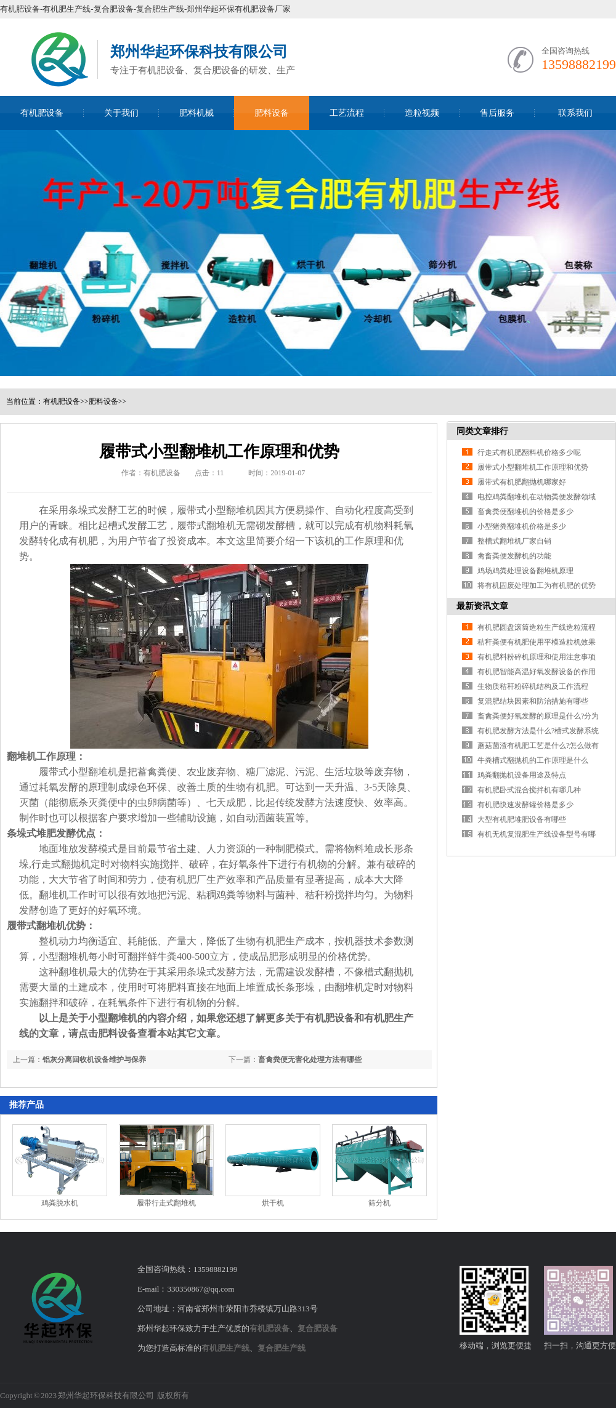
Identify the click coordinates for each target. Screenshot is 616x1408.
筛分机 (379, 1203)
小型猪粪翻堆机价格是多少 (521, 526)
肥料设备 (271, 113)
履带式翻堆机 (206, 525)
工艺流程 (347, 113)
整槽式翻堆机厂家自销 (514, 541)
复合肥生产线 (281, 1348)
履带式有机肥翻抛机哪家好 (521, 482)
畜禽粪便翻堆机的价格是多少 (525, 511)
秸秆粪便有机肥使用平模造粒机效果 (536, 642)
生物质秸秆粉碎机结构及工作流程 (532, 686)
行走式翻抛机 (61, 864)
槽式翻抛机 (388, 972)
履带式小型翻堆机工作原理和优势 (532, 467)
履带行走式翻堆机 (166, 1203)
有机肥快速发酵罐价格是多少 (525, 804)
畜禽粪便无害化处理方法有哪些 (310, 1059)
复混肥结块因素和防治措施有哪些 (532, 701)
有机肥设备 (41, 113)
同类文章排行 (482, 431)
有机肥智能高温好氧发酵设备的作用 (536, 671)
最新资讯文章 (482, 606)
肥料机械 (196, 113)
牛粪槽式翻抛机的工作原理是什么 (532, 760)
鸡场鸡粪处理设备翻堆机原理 (525, 570)
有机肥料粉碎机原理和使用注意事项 (536, 657)
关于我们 (121, 113)
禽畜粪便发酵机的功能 (514, 556)
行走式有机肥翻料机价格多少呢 (529, 452)
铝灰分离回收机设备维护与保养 (94, 1059)
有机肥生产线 (225, 1348)
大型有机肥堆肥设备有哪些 (521, 819)
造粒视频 (422, 113)
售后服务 (497, 113)
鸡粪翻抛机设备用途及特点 (521, 775)
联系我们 (575, 113)
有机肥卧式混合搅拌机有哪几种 (529, 790)
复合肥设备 (318, 1328)
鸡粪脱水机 (59, 1203)
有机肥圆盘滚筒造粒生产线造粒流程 (536, 627)
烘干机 (273, 1203)
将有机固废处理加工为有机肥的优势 (536, 585)
